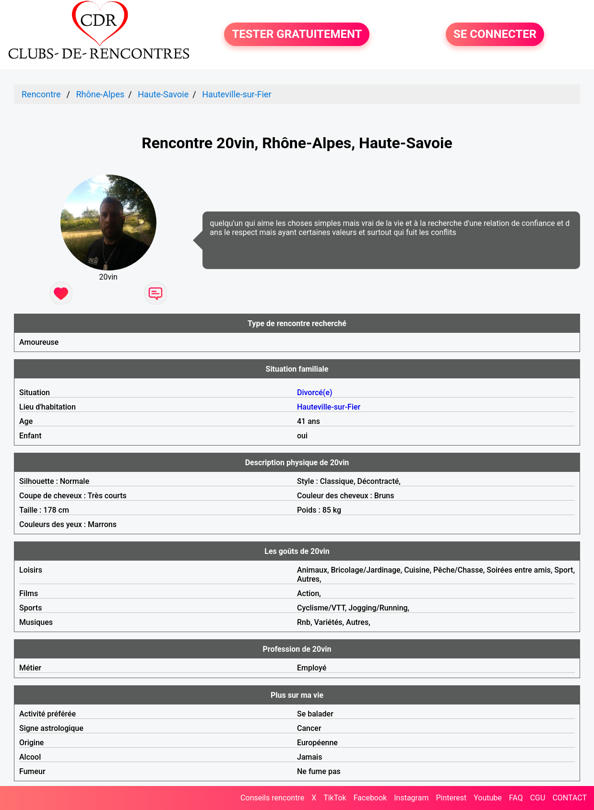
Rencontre (41, 94)
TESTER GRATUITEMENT (297, 34)
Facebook (370, 797)
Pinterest (451, 797)
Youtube (488, 797)
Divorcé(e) (315, 392)
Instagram (411, 797)
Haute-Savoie (163, 94)
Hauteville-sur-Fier (237, 94)
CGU (538, 797)
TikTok (334, 797)
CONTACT (569, 797)
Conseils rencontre (272, 797)
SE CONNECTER (494, 34)
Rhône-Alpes (100, 94)
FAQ (516, 797)
